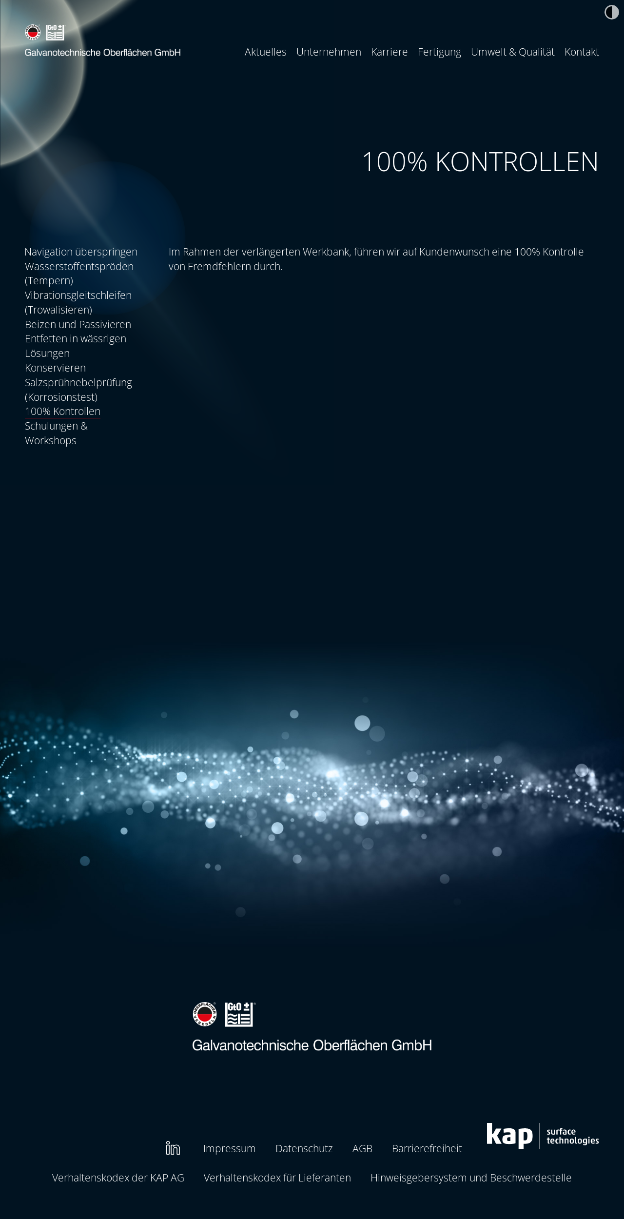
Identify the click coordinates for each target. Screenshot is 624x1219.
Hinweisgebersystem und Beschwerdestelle (471, 1177)
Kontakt (582, 51)
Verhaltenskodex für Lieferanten (277, 1177)
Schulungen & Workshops (56, 432)
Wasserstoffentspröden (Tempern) (79, 273)
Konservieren (55, 367)
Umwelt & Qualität (513, 51)
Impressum (229, 1148)
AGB (362, 1148)
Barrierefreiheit (427, 1148)
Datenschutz (304, 1148)
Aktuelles (266, 51)
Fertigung (439, 51)
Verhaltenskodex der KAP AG (118, 1177)
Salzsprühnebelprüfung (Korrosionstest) (78, 389)
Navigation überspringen (80, 251)
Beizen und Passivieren (78, 324)
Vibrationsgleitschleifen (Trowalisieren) (78, 302)
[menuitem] (266, 51)
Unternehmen (328, 51)
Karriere (389, 51)
